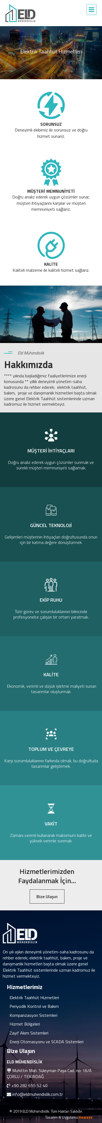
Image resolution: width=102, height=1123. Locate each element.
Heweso (85, 1117)
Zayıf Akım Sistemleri (29, 1033)
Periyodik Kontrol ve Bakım (34, 1006)
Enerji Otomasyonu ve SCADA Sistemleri (47, 1041)
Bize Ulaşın (47, 896)
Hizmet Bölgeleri (25, 1024)
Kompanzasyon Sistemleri (33, 1015)
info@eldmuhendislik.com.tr (37, 1094)
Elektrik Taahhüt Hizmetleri (34, 997)
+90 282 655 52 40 (29, 1085)
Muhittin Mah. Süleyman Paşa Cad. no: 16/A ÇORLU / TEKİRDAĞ (49, 1073)
